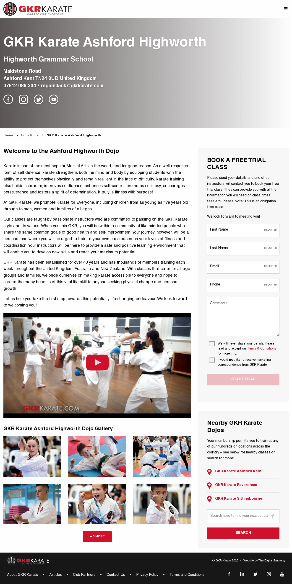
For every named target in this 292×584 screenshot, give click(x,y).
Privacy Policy (147, 575)
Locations (30, 135)
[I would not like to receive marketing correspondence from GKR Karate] (244, 363)
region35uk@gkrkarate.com (72, 86)
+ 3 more (97, 536)
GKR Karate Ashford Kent (234, 472)
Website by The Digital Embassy (264, 560)
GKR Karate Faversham (232, 485)
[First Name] (243, 230)
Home (8, 135)
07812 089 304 (19, 86)
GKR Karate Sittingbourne (234, 499)
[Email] (243, 266)
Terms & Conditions (262, 348)
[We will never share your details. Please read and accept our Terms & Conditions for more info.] (244, 348)
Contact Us (116, 575)
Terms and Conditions (186, 575)
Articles (55, 575)
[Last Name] (243, 248)
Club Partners (84, 575)
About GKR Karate (22, 575)
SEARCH (243, 533)
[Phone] (243, 285)
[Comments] (243, 316)
